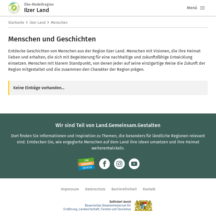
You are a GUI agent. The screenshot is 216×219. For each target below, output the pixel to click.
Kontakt (149, 189)
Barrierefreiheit (124, 189)
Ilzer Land (38, 22)
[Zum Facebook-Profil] (104, 163)
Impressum (70, 189)
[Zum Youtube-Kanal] (134, 163)
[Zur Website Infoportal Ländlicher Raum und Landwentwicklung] (85, 163)
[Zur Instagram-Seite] (119, 163)
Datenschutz (95, 189)
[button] (202, 8)
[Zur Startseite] (16, 8)
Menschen (59, 22)
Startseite (16, 22)
